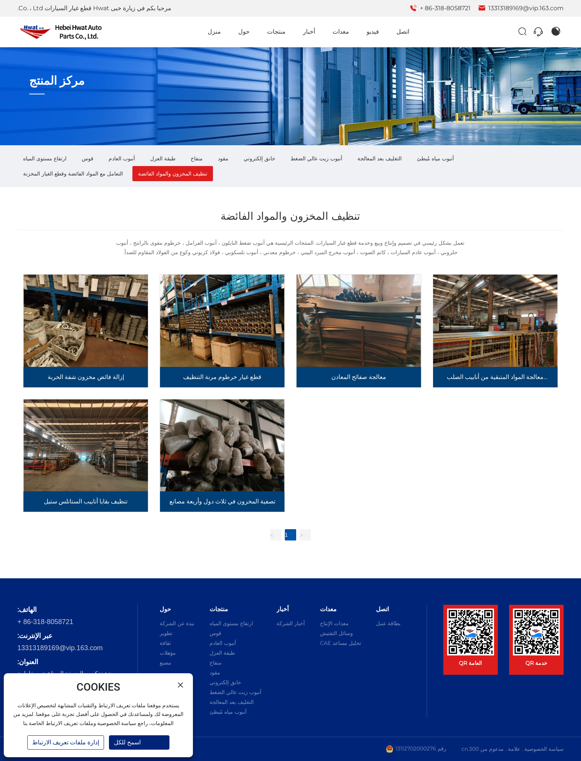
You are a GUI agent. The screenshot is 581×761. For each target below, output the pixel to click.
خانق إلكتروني (259, 158)
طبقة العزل (163, 158)
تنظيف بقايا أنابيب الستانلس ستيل (85, 501)
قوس (87, 158)
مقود (223, 158)
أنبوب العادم (122, 158)
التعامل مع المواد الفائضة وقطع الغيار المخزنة (73, 173)
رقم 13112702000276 (420, 748)
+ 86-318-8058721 (440, 8)
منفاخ (197, 158)
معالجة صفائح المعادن (358, 376)
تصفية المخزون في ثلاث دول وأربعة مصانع (222, 501)
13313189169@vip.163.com (521, 8)
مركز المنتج (57, 81)
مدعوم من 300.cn (482, 748)
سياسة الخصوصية (544, 748)
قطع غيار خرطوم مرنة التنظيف (222, 376)
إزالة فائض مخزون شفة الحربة (86, 376)
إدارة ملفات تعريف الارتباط (65, 742)
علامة (514, 748)
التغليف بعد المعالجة (379, 158)
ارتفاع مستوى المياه (45, 158)
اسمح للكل (127, 742)
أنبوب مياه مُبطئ (435, 158)
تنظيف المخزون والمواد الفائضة (172, 173)
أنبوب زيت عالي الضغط (316, 158)
